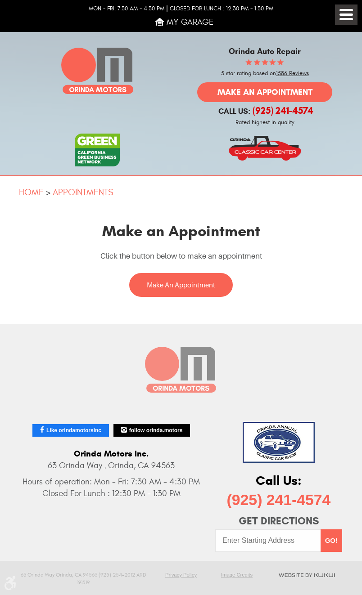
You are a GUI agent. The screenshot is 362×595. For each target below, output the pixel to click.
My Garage (190, 22)
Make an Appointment (264, 92)
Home (31, 192)
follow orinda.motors (156, 430)
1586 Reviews (292, 73)
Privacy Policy (181, 574)
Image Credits (237, 574)
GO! (331, 540)
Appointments (83, 192)
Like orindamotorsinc (73, 430)
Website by (306, 575)
